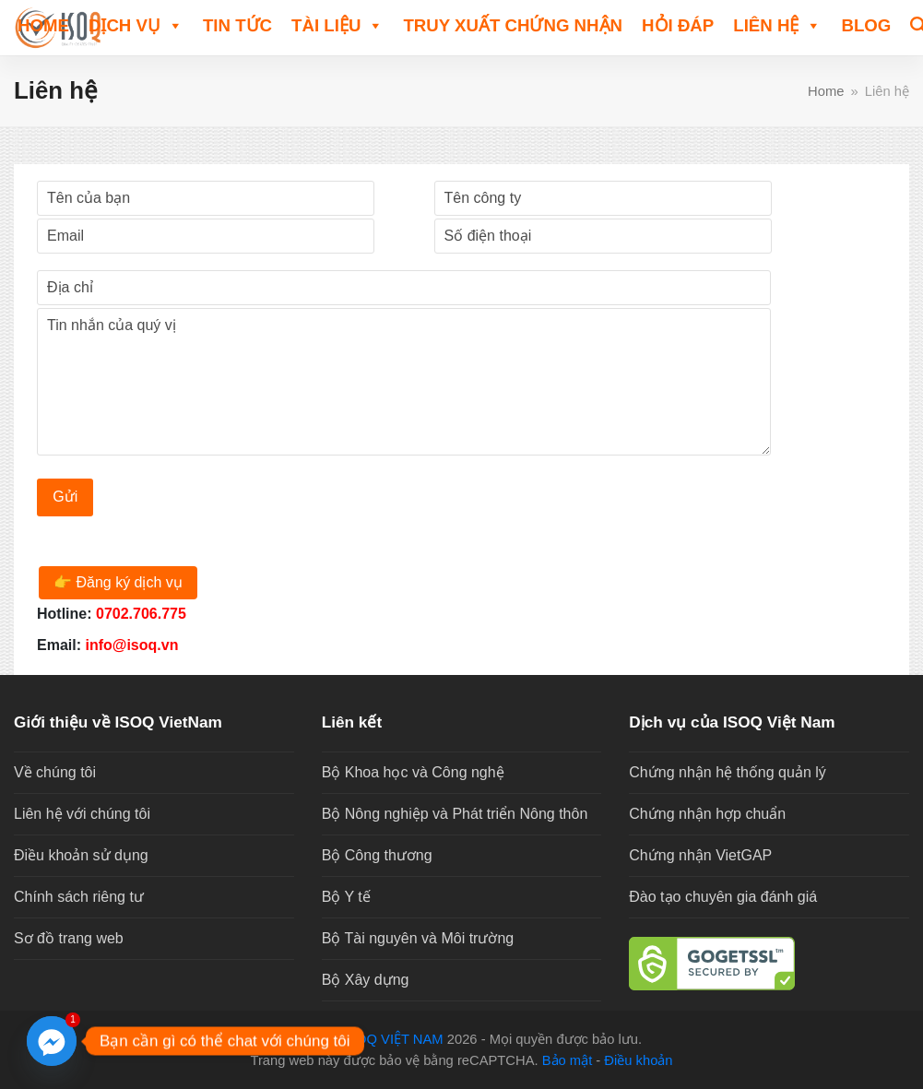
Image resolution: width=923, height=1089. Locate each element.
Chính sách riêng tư (79, 897)
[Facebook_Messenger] (52, 1041)
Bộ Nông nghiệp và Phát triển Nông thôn (455, 814)
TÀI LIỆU (337, 24)
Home (43, 25)
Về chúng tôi (55, 772)
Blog (866, 25)
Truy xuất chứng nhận (512, 25)
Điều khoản (638, 1060)
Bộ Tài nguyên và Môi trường (418, 938)
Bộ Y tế (346, 897)
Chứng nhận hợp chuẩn (707, 814)
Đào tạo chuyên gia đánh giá (723, 897)
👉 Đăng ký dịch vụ (118, 582)
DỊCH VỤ (136, 24)
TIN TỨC (237, 25)
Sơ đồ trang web (69, 938)
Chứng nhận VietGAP (700, 855)
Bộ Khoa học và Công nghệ (413, 772)
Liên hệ (777, 24)
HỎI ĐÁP (678, 25)
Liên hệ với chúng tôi (82, 814)
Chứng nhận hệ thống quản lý (727, 772)
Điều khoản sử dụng (81, 855)
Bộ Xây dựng (365, 980)
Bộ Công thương (377, 855)
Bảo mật (567, 1060)
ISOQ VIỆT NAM (393, 1039)
